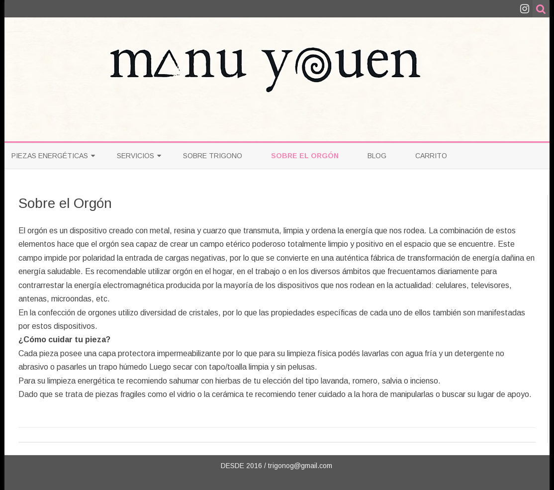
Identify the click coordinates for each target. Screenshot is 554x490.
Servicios (135, 156)
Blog (377, 156)
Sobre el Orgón (305, 156)
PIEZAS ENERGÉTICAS (49, 156)
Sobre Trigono (212, 156)
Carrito (431, 156)
